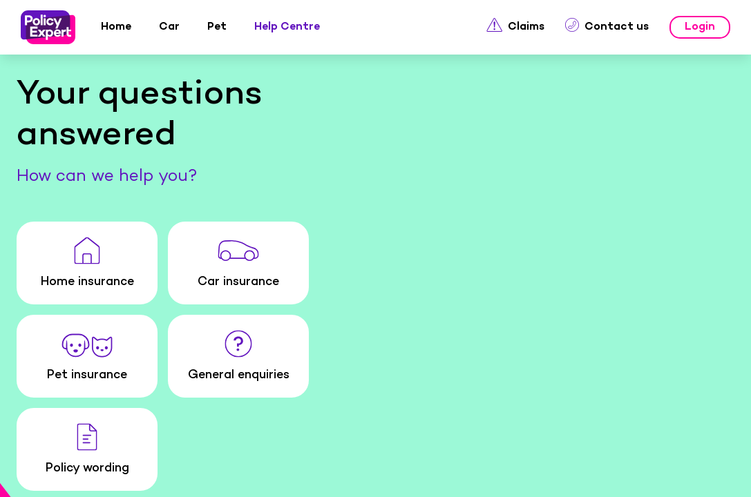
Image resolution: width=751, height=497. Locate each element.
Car (161, 475)
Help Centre (375, 475)
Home (53, 475)
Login (590, 475)
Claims (482, 475)
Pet (268, 475)
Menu (697, 474)
